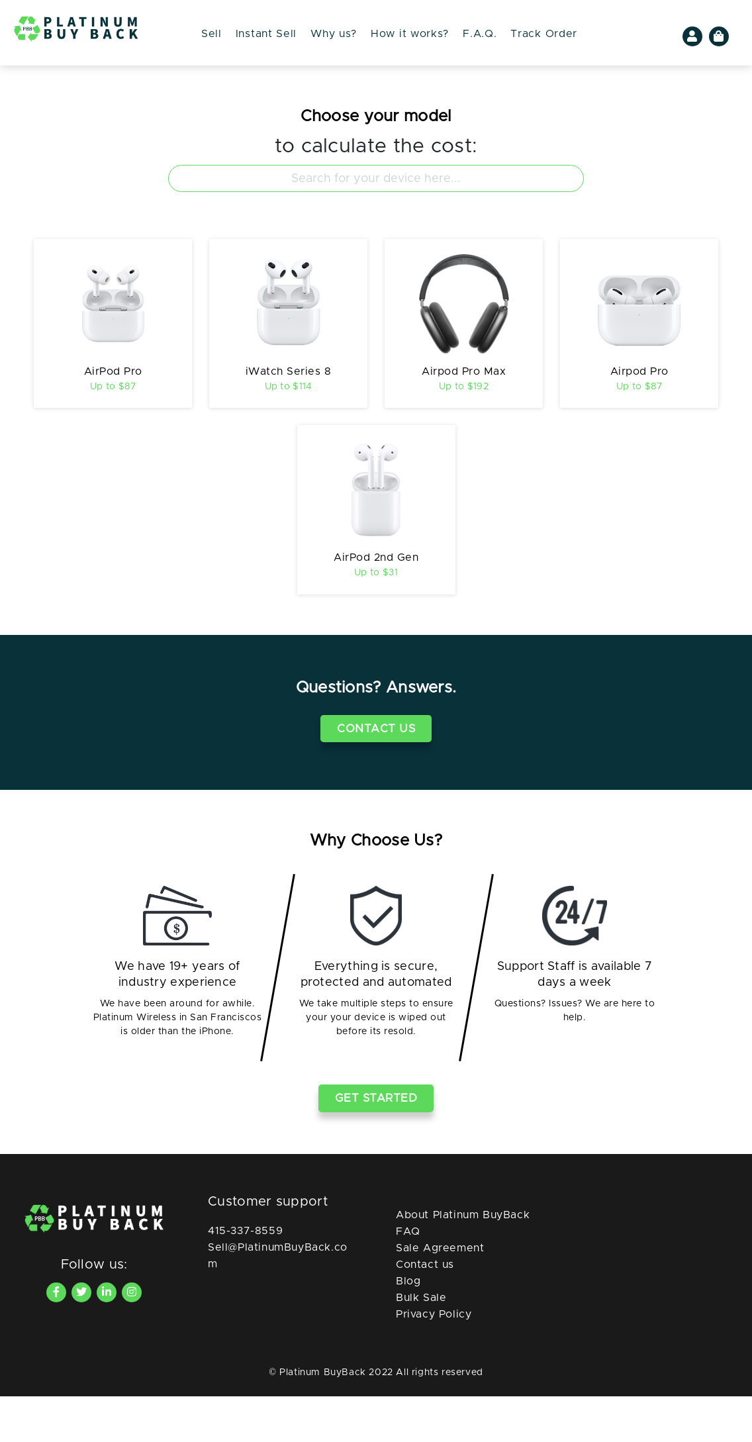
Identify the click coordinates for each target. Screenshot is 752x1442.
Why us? (333, 33)
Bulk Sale (421, 1343)
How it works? (410, 33)
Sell (211, 33)
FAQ (408, 1277)
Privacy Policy (433, 1360)
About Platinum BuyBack (463, 1260)
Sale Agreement (440, 1293)
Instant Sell (266, 33)
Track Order (543, 33)
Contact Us (376, 774)
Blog (408, 1327)
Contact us (425, 1310)
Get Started (376, 1144)
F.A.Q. (479, 33)
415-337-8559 (245, 1276)
